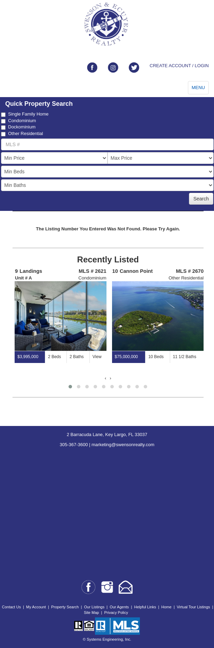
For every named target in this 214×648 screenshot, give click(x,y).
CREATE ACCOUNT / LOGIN (179, 65)
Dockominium (18, 127)
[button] (70, 386)
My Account (36, 607)
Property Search (65, 607)
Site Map (91, 612)
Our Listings (94, 607)
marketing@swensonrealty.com (123, 444)
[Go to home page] (107, 24)
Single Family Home (24, 114)
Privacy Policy (116, 612)
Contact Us (11, 607)
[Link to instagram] (113, 68)
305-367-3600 (74, 444)
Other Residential (22, 133)
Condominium (18, 121)
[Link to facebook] (92, 68)
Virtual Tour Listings (193, 607)
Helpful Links (145, 607)
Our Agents (119, 607)
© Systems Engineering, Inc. (107, 639)
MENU (198, 87)
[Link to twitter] (134, 68)
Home (166, 607)
